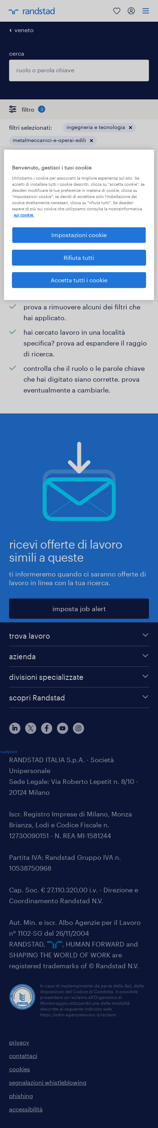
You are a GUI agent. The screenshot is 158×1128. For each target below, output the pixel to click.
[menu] (145, 10)
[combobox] (79, 70)
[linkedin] (15, 728)
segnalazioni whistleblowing (47, 1082)
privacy (19, 1042)
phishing (21, 1095)
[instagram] (78, 728)
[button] (130, 127)
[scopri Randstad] (79, 697)
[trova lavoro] (79, 635)
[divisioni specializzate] (79, 677)
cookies (19, 1068)
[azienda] (79, 656)
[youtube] (62, 728)
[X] (31, 728)
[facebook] (46, 728)
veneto (24, 29)
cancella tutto (130, 166)
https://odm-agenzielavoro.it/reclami (78, 1014)
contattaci (23, 1055)
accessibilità (26, 1109)
